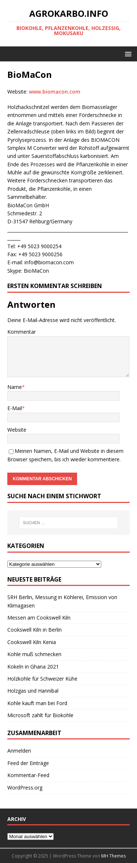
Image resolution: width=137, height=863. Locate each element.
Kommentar (21, 331)
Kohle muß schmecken (34, 654)
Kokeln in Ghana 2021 (33, 666)
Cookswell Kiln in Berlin (34, 629)
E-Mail (14, 408)
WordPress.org (24, 787)
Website (16, 429)
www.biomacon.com (54, 91)
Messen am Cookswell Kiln (39, 617)
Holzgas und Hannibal (32, 690)
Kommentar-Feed (28, 775)
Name (14, 386)
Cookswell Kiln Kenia (31, 642)
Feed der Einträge (28, 763)
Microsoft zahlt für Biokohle (40, 715)
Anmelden (19, 750)
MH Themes (113, 856)
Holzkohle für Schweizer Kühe (42, 678)
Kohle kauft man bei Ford (37, 703)
